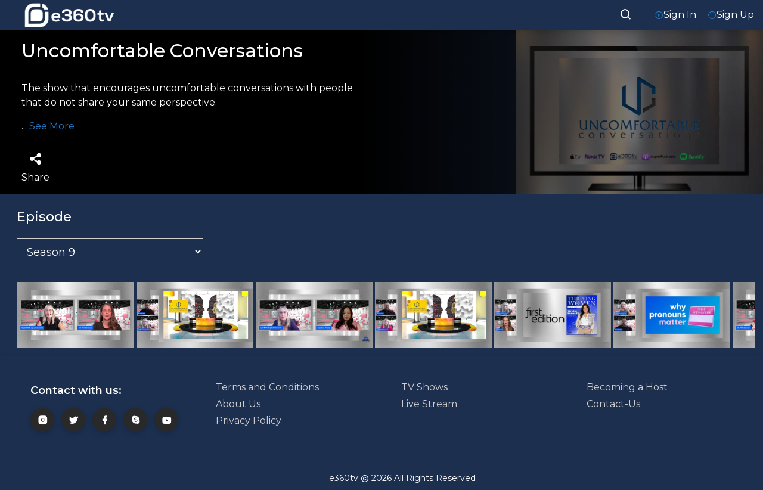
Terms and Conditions (267, 387)
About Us (238, 404)
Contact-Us (613, 404)
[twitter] (73, 420)
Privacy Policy (248, 420)
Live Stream (429, 404)
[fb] (104, 420)
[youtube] (166, 420)
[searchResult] (625, 13)
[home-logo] (69, 15)
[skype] (135, 420)
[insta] (42, 420)
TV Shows (424, 387)
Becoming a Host (627, 387)
